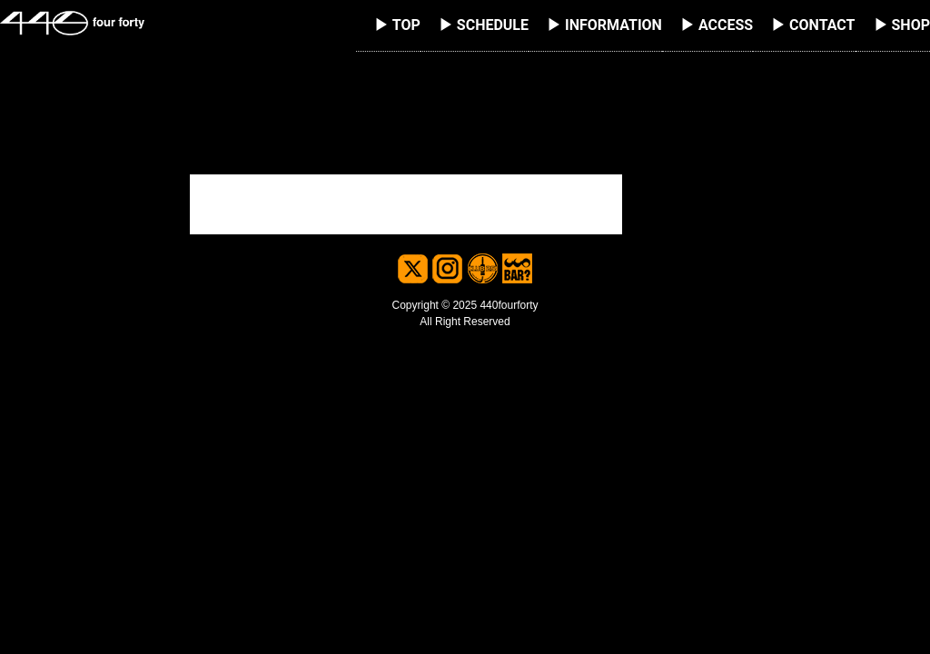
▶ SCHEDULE (484, 25)
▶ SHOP (902, 25)
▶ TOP (397, 25)
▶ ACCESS (716, 25)
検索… (212, 151)
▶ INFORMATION (604, 25)
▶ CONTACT (813, 25)
